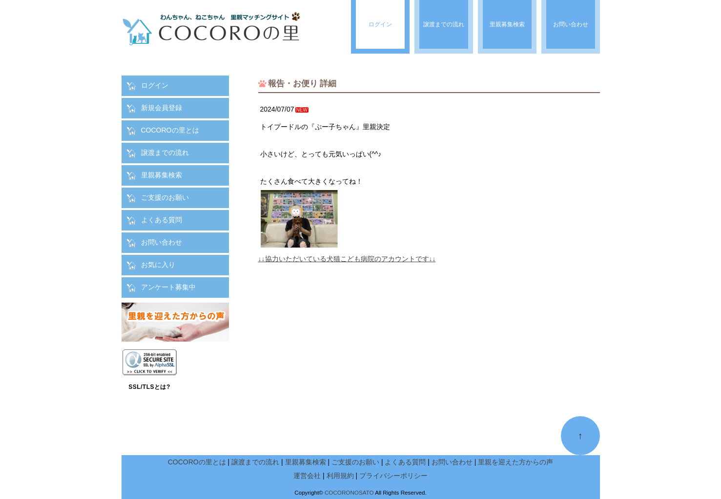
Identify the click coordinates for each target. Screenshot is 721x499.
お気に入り (158, 265)
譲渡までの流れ (165, 152)
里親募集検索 (161, 175)
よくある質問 (161, 220)
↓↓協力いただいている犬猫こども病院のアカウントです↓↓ (347, 259)
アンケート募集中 (168, 287)
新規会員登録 (161, 108)
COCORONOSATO (349, 492)
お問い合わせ (161, 242)
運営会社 (307, 476)
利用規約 (340, 476)
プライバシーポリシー (393, 476)
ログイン (154, 85)
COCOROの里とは (170, 130)
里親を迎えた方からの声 (515, 462)
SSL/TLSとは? (149, 387)
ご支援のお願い (165, 197)
